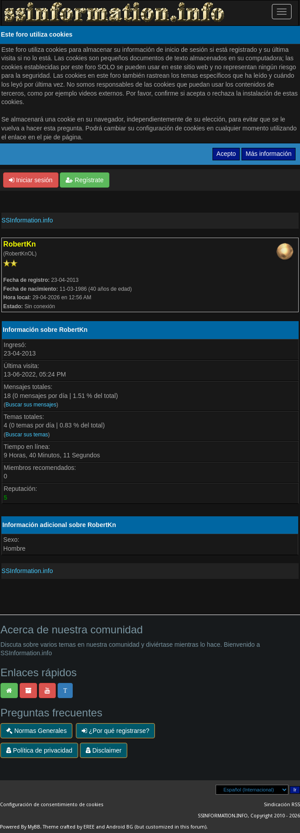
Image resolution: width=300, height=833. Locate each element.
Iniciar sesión (31, 180)
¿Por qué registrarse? (115, 730)
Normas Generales (36, 730)
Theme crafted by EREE (69, 827)
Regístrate (84, 180)
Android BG (119, 827)
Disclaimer (103, 750)
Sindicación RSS (282, 805)
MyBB (34, 827)
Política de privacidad (39, 750)
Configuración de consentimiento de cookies (52, 805)
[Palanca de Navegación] (282, 11)
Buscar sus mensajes (30, 405)
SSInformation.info (27, 220)
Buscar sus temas (26, 434)
